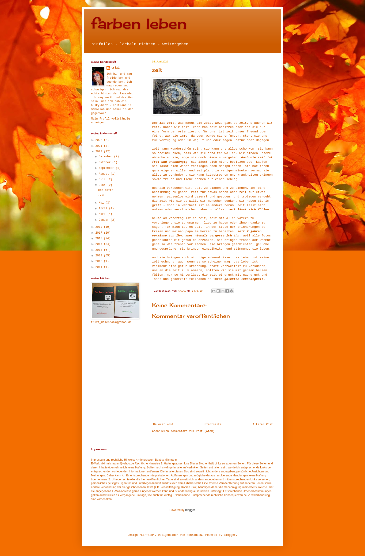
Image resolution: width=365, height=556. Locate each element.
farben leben (139, 23)
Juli (103, 179)
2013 (99, 255)
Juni (103, 185)
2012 (99, 261)
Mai (102, 203)
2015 (99, 244)
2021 (99, 146)
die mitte (105, 190)
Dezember (106, 156)
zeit (101, 195)
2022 (99, 140)
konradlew (194, 535)
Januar (104, 220)
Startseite (213, 424)
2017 (99, 233)
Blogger (190, 510)
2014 (99, 250)
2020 (99, 151)
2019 (99, 227)
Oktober (105, 162)
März (103, 214)
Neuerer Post (163, 424)
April (104, 208)
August (104, 174)
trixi (115, 68)
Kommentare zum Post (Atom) (192, 431)
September (107, 168)
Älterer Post (263, 424)
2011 (99, 267)
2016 (99, 238)
